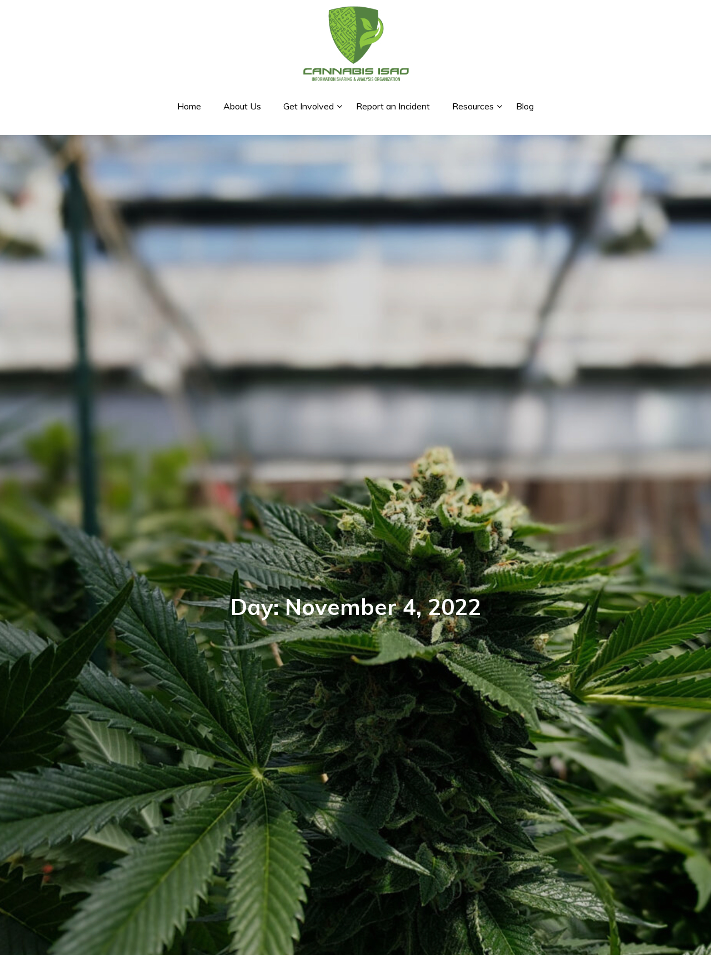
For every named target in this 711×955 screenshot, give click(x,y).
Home (189, 106)
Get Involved (308, 106)
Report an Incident (393, 106)
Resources (473, 106)
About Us (242, 106)
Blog (525, 106)
